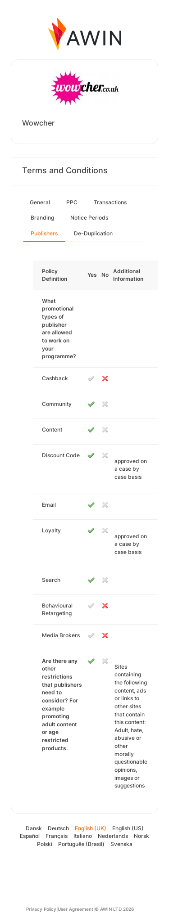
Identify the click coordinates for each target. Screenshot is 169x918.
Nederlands (113, 835)
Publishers (44, 233)
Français (57, 835)
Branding (42, 217)
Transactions (110, 202)
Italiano (82, 835)
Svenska (121, 844)
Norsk (141, 835)
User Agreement (75, 909)
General (40, 202)
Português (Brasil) (81, 844)
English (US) (128, 828)
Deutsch (58, 828)
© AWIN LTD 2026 (114, 909)
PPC (72, 202)
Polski (44, 844)
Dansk (34, 828)
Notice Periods (89, 217)
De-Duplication (93, 233)
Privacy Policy (41, 909)
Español (30, 835)
